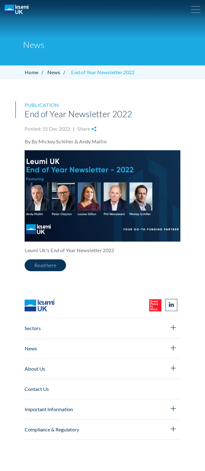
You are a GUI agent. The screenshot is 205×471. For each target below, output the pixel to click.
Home (35, 72)
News (57, 72)
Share (86, 129)
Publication (42, 105)
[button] (195, 9)
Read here (45, 265)
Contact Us (37, 389)
